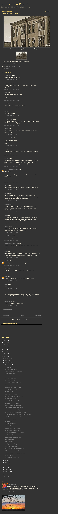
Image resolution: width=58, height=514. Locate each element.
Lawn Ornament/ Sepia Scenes (13, 405)
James (6, 185)
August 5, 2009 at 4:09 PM (11, 223)
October (7, 362)
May (6, 465)
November (8, 360)
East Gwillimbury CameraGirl (15, 4)
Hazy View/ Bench (9, 441)
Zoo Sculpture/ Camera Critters (13, 457)
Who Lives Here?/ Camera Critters (14, 396)
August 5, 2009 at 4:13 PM (11, 232)
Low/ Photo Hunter (9, 439)
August (7, 367)
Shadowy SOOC (9, 455)
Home (22, 315)
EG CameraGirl (13, 484)
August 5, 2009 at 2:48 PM (11, 201)
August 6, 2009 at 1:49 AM (11, 280)
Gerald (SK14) (8, 301)
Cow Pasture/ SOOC (10, 435)
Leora (6, 193)
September (8, 365)
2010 (5, 353)
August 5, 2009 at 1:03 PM (11, 134)
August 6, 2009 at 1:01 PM (11, 305)
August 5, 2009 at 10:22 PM (11, 265)
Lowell (6, 260)
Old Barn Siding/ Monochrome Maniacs (15, 453)
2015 (5, 342)
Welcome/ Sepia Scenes (11, 425)
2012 (5, 349)
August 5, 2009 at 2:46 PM (11, 189)
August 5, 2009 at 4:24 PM (11, 240)
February (7, 471)
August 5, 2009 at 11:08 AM (11, 108)
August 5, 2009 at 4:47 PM (11, 248)
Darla (5, 92)
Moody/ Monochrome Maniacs (12, 391)
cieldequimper (8, 119)
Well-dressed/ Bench (10, 421)
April (6, 467)
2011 (5, 351)
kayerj (6, 276)
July (6, 460)
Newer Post (5, 315)
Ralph (6, 215)
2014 (5, 344)
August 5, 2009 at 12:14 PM (11, 125)
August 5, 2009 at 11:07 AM (11, 100)
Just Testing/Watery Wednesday (13, 387)
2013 (5, 347)
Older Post (38, 315)
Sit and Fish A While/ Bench (12, 401)
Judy (5, 103)
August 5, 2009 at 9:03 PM (11, 257)
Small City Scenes (9, 83)
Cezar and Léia (8, 138)
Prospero (7, 204)
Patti (5, 251)
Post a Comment (7, 309)
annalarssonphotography (11, 169)
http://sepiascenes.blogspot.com (10, 63)
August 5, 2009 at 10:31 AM (11, 89)
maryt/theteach (8, 235)
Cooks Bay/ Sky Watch (11, 423)
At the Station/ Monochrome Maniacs (14, 432)
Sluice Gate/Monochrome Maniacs (14, 371)
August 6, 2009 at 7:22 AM (11, 288)
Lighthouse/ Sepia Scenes (11, 385)
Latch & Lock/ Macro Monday (12, 410)
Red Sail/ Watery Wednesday (12, 428)
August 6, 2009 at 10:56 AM (11, 298)
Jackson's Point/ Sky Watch (12, 403)
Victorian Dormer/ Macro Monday (13, 450)
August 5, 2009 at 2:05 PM (11, 155)
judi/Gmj (6, 158)
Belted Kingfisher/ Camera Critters (13, 416)
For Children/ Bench (10, 380)
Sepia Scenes (9, 68)
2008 (5, 477)
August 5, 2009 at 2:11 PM (11, 166)
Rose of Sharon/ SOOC (11, 394)
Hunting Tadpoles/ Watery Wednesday (14, 448)
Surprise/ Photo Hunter (11, 378)
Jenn (5, 268)
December (8, 358)
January (7, 474)
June (6, 462)
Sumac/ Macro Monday (11, 389)
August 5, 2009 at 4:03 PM (11, 212)
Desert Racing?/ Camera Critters (13, 376)
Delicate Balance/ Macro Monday (13, 430)
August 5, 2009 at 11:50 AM (11, 115)
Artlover (6, 226)
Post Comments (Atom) (25, 319)
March (7, 469)
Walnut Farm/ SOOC (10, 373)
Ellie (5, 111)
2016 (5, 340)
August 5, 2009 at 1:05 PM (11, 145)
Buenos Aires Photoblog (11, 243)
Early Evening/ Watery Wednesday (14, 407)
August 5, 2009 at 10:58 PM (11, 273)
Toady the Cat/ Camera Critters (13, 437)
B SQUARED (7, 75)
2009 (5, 356)
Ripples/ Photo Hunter (10, 398)
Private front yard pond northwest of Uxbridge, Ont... (18, 414)
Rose (5, 284)
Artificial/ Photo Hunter (10, 419)
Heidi (5, 292)
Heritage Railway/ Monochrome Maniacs (15, 412)
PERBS (6, 128)
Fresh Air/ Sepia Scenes (11, 446)
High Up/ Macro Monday (11, 369)
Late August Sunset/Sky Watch (13, 382)
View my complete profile (8, 492)
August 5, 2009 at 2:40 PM (11, 182)
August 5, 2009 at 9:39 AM (11, 79)
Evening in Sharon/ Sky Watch (12, 444)
